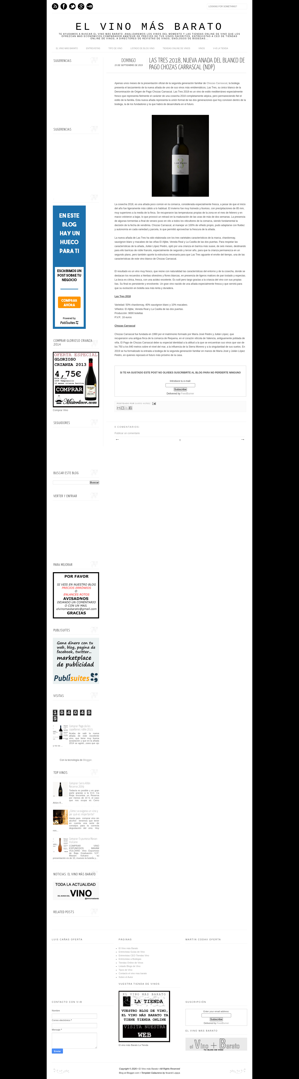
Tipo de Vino (115, 48)
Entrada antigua (242, 439)
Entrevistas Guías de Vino (132, 952)
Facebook (63, 6)
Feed (55, 6)
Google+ (81, 6)
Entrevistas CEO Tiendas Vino (134, 955)
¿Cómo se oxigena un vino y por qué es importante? (83, 813)
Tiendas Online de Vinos (131, 962)
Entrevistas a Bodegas (130, 959)
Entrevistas (93, 48)
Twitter (72, 6)
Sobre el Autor (126, 977)
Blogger (87, 760)
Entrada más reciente (117, 439)
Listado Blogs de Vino (129, 966)
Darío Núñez (143, 403)
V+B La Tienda (220, 48)
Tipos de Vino (125, 970)
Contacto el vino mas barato (133, 973)
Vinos (201, 48)
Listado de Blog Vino (142, 48)
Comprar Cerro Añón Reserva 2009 (79, 785)
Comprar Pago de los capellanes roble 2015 (81, 728)
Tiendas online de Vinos (176, 48)
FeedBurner (187, 393)
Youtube (89, 6)
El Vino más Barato (149, 27)
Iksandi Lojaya (173, 1073)
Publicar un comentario (127, 433)
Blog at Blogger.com (129, 1073)
